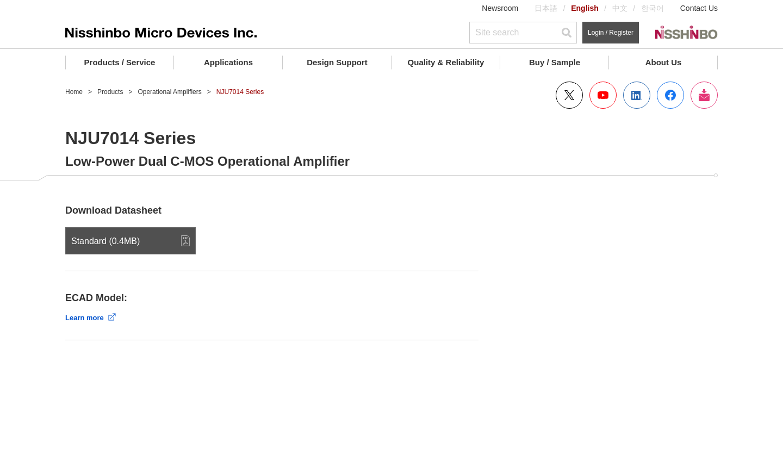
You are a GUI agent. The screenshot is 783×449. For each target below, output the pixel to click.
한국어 (652, 8)
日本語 (546, 8)
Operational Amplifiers (169, 92)
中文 (619, 8)
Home (74, 92)
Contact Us (699, 8)
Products (110, 92)
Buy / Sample (554, 62)
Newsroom (500, 8)
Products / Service (120, 62)
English (585, 8)
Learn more (84, 318)
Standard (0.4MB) (105, 241)
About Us (663, 62)
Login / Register (610, 32)
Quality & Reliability (446, 62)
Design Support (337, 62)
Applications (228, 62)
